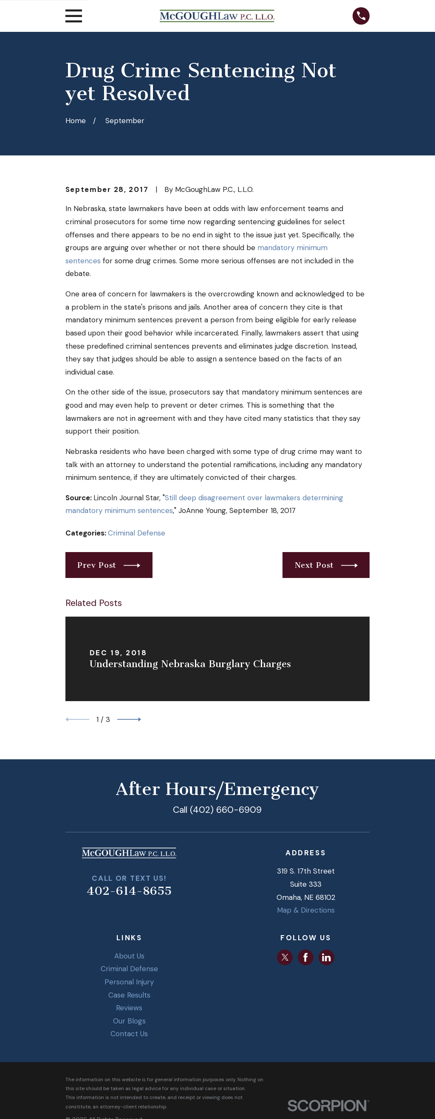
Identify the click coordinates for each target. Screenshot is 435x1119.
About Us (129, 956)
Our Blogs (129, 1021)
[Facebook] (305, 957)
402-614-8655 (129, 891)
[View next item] (129, 719)
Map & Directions (306, 910)
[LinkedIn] (326, 957)
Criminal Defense (136, 533)
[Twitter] (285, 957)
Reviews (129, 1007)
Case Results (129, 995)
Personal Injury (129, 982)
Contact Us (129, 1033)
